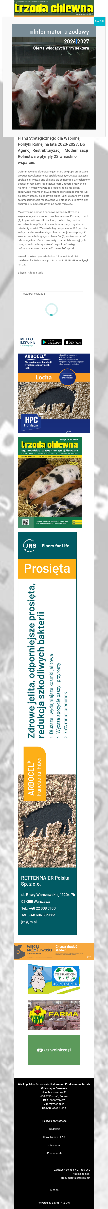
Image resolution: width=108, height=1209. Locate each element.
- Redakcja (54, 1129)
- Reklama (54, 1145)
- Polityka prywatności (54, 1120)
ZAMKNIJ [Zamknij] (99, 21)
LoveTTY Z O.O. (61, 1202)
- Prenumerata (54, 1153)
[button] (54, 393)
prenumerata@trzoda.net (75, 1177)
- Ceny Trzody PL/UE (54, 1137)
